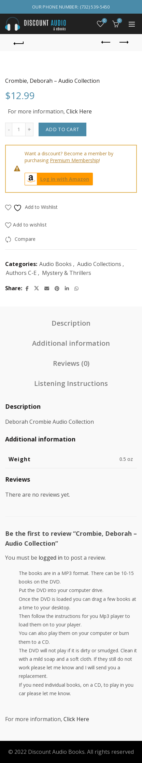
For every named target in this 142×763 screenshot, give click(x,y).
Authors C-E (21, 273)
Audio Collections (99, 264)
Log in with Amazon (57, 179)
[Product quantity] (19, 129)
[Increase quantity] (29, 129)
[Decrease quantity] (8, 129)
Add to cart (62, 129)
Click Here (79, 111)
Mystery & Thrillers (66, 273)
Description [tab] (71, 323)
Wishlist (104, 21)
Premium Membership (74, 160)
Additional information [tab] (71, 343)
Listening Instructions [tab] (71, 383)
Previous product (106, 42)
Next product (123, 42)
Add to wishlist (30, 224)
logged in (50, 557)
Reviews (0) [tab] (71, 363)
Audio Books (55, 264)
